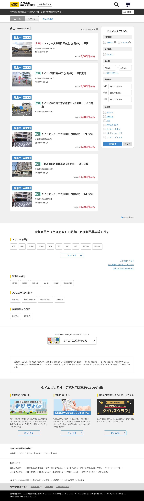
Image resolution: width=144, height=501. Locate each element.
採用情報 (97, 494)
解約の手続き (103, 472)
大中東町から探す (127, 261)
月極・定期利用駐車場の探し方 (37, 472)
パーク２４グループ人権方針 (113, 494)
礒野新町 (97, 246)
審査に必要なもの (88, 472)
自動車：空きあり (34, 453)
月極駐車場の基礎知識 (34, 468)
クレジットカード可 (114, 133)
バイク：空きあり (51, 453)
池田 (67, 246)
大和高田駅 (68, 283)
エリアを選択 (48, 19)
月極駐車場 (49, 487)
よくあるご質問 (16, 472)
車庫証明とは (58, 472)
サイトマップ (74, 494)
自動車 (12, 453)
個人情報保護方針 (16, 494)
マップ (32, 19)
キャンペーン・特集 (112, 468)
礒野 (75, 246)
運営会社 (86, 494)
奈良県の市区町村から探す (123, 268)
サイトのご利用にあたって (57, 494)
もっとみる (72, 255)
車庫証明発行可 (112, 125)
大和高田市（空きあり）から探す (121, 265)
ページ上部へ (128, 217)
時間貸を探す (44, 4)
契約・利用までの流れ (54, 468)
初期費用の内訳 (72, 472)
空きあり (109, 54)
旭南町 (41, 246)
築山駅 (46, 283)
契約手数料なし (112, 73)
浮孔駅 (14, 283)
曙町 (22, 246)
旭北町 (31, 246)
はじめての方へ (16, 468)
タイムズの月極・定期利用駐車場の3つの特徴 (84, 468)
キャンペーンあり (113, 129)
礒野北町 (86, 246)
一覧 (19, 19)
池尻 (59, 246)
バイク (21, 453)
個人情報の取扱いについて (35, 494)
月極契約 (109, 42)
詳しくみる (28, 433)
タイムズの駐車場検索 (75, 340)
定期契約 (124, 42)
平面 (108, 121)
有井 (50, 246)
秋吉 (13, 246)
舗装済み (109, 112)
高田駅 (24, 283)
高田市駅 (35, 283)
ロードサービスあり (114, 137)
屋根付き (109, 117)
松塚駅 (56, 283)
